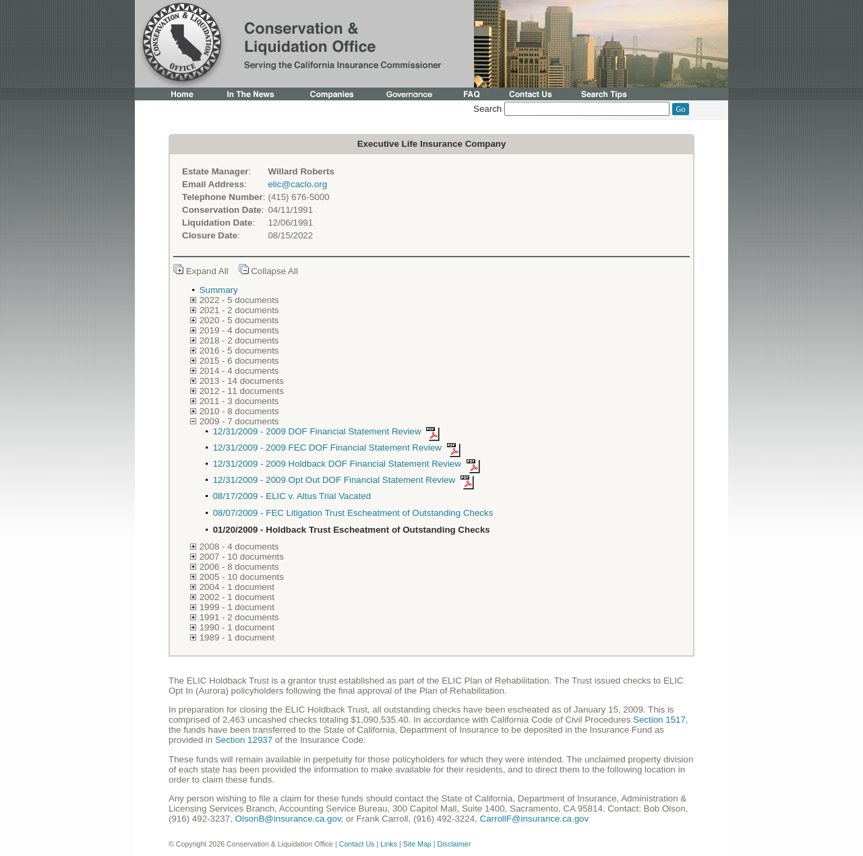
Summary (219, 290)
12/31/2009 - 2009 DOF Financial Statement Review (329, 431)
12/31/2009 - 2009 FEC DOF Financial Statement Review (339, 447)
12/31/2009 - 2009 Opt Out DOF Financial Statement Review (346, 480)
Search (487, 109)
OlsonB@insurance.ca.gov (288, 819)
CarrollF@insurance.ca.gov (534, 819)
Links (388, 844)
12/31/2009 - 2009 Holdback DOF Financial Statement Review (349, 464)
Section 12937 (243, 740)
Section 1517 (659, 720)
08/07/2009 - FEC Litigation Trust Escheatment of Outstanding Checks (353, 513)
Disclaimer (454, 844)
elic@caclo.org (297, 184)
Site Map (417, 844)
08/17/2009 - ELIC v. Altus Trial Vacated (292, 496)
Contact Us (357, 844)
